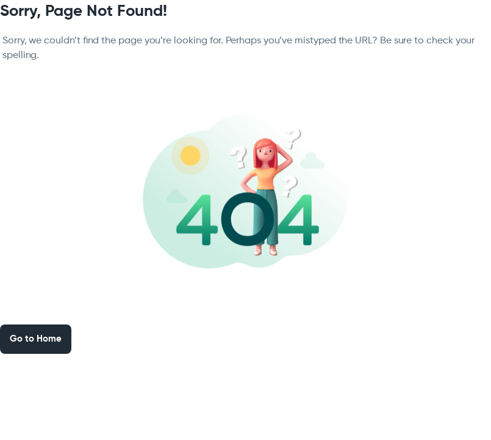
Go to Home (35, 339)
